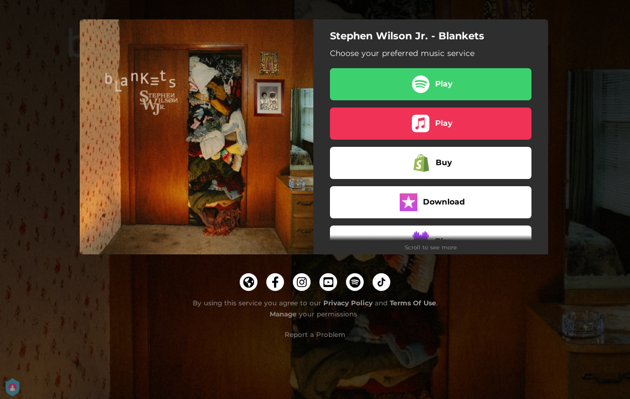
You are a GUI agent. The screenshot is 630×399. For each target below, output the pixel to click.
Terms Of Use (413, 303)
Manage (283, 314)
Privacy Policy (348, 303)
